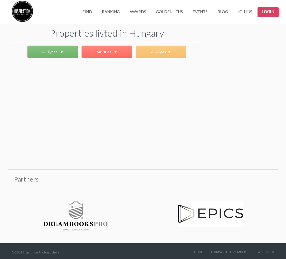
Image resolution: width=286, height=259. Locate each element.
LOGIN (268, 11)
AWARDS (138, 11)
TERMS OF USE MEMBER (228, 252)
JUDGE (198, 252)
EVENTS (200, 11)
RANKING (111, 11)
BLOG (222, 11)
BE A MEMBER (264, 252)
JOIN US (245, 11)
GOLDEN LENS (169, 11)
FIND (87, 11)
